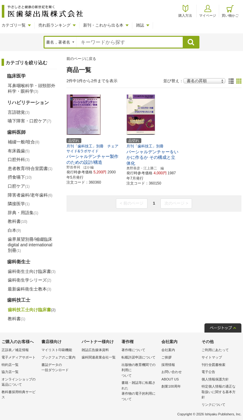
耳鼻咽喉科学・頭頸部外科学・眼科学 (31, 88)
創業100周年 (171, 386)
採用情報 (168, 365)
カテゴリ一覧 (14, 25)
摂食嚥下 (20, 177)
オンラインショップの (20, 382)
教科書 (17, 221)
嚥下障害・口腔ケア (29, 120)
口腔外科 (19, 159)
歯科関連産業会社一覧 (99, 357)
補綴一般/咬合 (24, 141)
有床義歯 (19, 150)
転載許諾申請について (139, 357)
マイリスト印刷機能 (56, 350)
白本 (14, 230)
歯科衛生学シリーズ (29, 280)
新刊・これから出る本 (103, 25)
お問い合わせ (171, 372)
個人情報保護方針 (215, 379)
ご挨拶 (166, 357)
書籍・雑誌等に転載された (140, 391)
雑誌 (140, 25)
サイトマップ (212, 357)
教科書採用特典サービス (19, 394)
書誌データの (59, 368)
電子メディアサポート (19, 357)
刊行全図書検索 (213, 365)
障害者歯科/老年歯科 (30, 195)
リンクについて (213, 404)
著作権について (133, 350)
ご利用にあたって (215, 350)
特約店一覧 (10, 365)
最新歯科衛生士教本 (29, 288)
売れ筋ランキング (54, 25)
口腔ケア (19, 186)
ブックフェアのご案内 (58, 357)
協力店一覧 (10, 372)
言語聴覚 (19, 112)
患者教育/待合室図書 (30, 168)
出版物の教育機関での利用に (140, 371)
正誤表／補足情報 (15, 350)
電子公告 (208, 372)
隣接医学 (19, 203)
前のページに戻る (81, 59)
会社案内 (168, 350)
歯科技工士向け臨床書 (32, 309)
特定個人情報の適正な (220, 392)
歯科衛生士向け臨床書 (32, 271)
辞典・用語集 (23, 212)
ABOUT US (170, 379)
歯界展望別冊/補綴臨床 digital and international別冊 (30, 245)
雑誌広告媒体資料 (95, 350)
